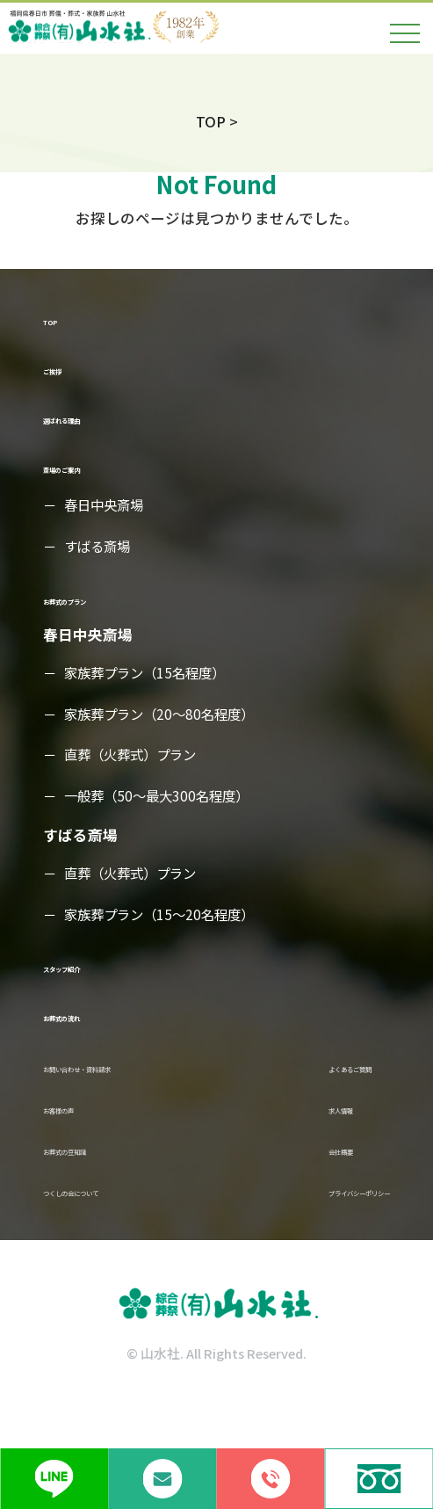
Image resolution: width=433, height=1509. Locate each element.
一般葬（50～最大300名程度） (162, 799)
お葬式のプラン (95, 599)
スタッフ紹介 (88, 968)
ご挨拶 (65, 369)
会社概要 (270, 1175)
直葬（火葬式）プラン (135, 757)
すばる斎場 (100, 548)
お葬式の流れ (88, 1018)
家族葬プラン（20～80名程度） (165, 716)
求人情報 (270, 1125)
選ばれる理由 (88, 419)
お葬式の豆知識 (95, 1175)
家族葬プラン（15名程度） (150, 675)
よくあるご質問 (293, 1076)
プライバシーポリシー (315, 1224)
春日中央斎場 (107, 507)
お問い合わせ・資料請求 (125, 1076)
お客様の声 (80, 1125)
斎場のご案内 (88, 468)
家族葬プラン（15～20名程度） (165, 916)
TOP (58, 320)
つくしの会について (110, 1224)
